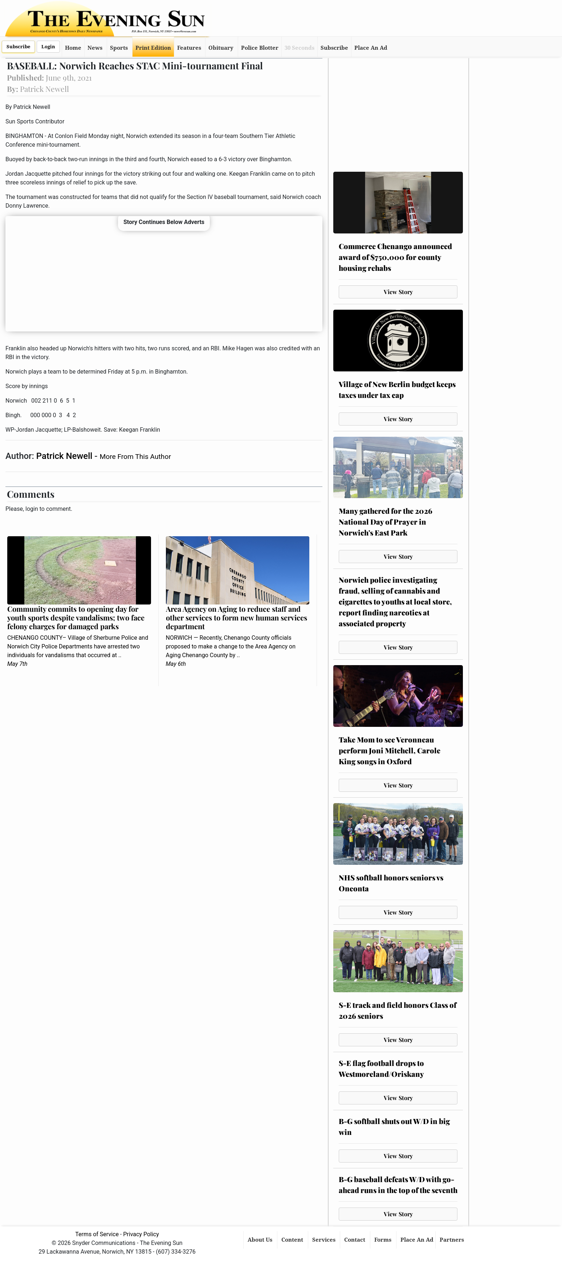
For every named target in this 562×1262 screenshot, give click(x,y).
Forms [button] (383, 1240)
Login (48, 46)
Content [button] (293, 1240)
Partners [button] (452, 1240)
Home (73, 48)
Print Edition (153, 48)
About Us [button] (261, 1240)
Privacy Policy (141, 1234)
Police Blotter (259, 48)
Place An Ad (370, 48)
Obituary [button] (220, 48)
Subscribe (18, 46)
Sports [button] (119, 48)
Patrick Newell (65, 456)
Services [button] (324, 1240)
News (94, 48)
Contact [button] (355, 1240)
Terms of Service (97, 1234)
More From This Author (135, 456)
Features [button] (189, 48)
